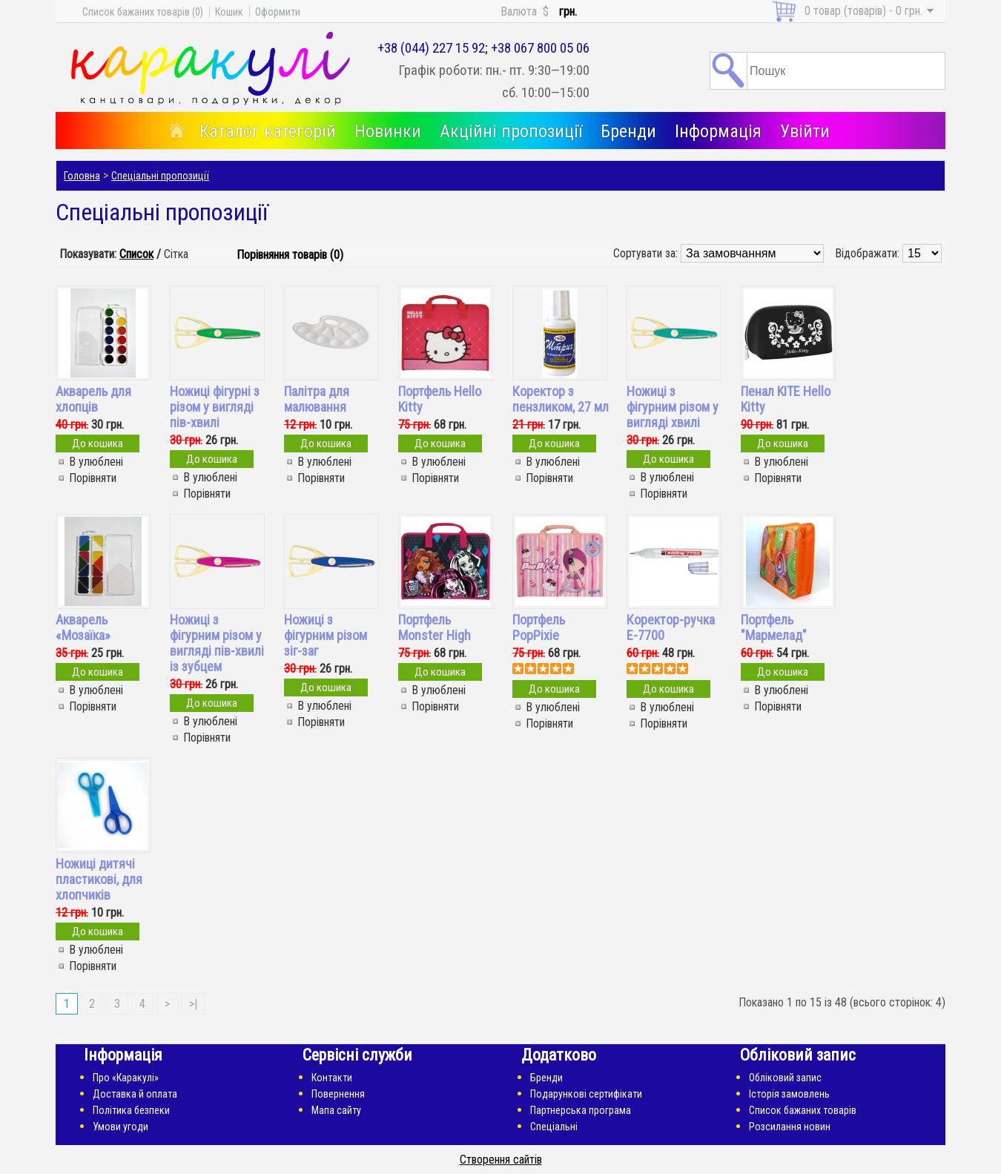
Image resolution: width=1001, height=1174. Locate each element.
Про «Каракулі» (126, 1078)
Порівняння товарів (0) (290, 255)
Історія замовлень (789, 1094)
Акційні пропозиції (511, 131)
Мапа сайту (336, 1110)
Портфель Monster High (434, 627)
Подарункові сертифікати (586, 1094)
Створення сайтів (501, 1159)
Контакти (331, 1078)
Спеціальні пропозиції (160, 176)
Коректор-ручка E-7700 (671, 627)
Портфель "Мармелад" (774, 627)
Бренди (628, 131)
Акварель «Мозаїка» (83, 627)
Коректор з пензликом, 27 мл (560, 399)
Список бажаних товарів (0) (142, 12)
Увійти (805, 131)
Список (136, 254)
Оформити (277, 12)
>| (193, 1004)
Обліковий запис (785, 1078)
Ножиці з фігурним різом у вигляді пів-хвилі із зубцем (217, 643)
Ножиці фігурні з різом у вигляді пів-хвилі (215, 406)
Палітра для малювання (316, 399)
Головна (82, 176)
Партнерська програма (580, 1110)
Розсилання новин (789, 1126)
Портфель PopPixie (538, 627)
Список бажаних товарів (802, 1110)
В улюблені (96, 462)
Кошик (229, 12)
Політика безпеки (131, 1110)
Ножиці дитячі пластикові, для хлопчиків (99, 879)
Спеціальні (554, 1126)
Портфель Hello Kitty (439, 399)
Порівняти (92, 478)
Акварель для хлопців (93, 399)
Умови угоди (120, 1126)
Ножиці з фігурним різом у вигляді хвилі (672, 406)
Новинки (387, 131)
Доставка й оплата (135, 1094)
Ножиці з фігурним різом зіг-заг (325, 635)
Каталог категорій (267, 131)
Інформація (718, 131)
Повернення (338, 1094)
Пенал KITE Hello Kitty (785, 399)
